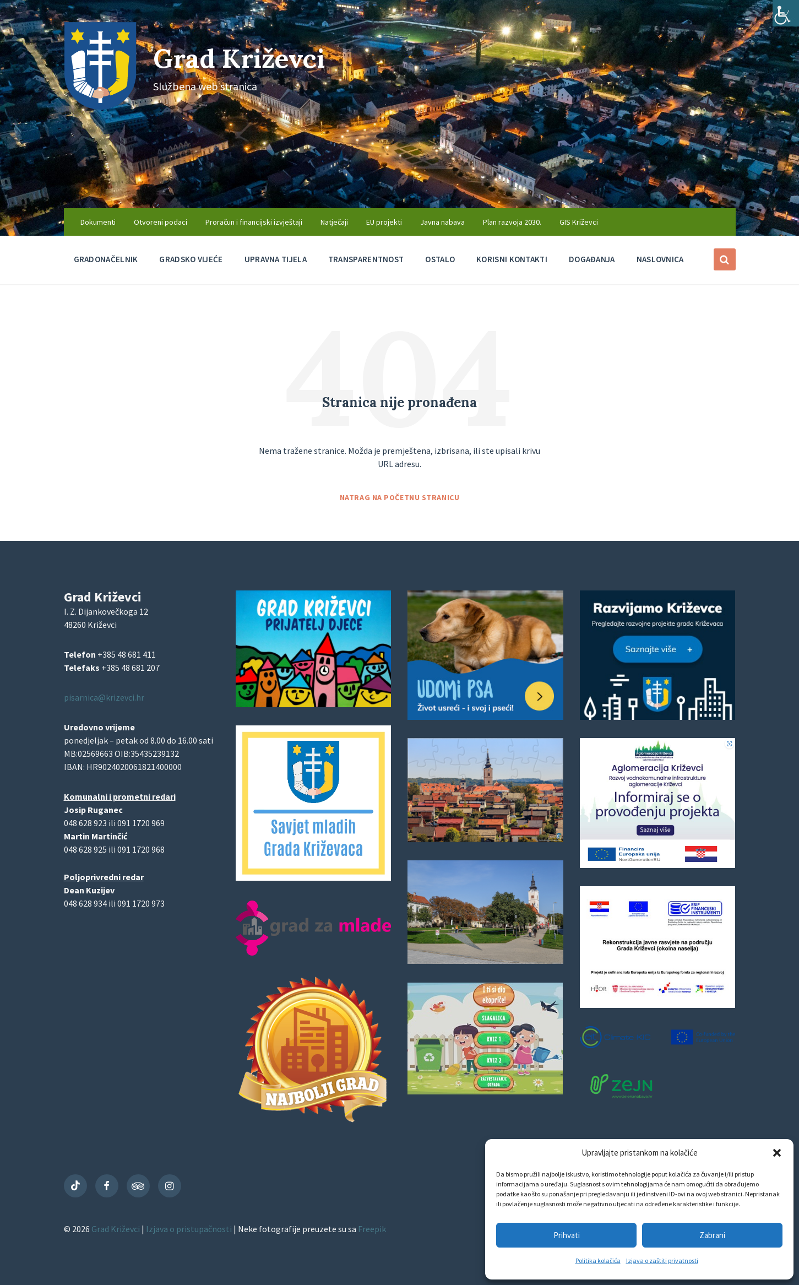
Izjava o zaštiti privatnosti (662, 1260)
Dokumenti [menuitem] (98, 222)
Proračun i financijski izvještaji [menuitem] (253, 222)
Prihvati (566, 1235)
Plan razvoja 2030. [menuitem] (512, 222)
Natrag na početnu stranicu (400, 497)
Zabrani (712, 1235)
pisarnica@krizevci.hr (104, 697)
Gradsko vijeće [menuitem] (190, 259)
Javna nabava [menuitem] (442, 222)
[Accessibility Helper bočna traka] (786, 13)
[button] (776, 1152)
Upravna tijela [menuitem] (275, 259)
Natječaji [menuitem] (334, 222)
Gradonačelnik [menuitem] (106, 259)
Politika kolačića (598, 1260)
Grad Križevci (241, 58)
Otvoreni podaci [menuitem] (160, 222)
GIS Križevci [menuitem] (578, 222)
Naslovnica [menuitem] (660, 259)
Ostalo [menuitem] (440, 259)
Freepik (372, 1228)
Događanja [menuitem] (592, 259)
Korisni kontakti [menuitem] (511, 259)
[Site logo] (100, 106)
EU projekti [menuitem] (384, 222)
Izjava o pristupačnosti (189, 1228)
